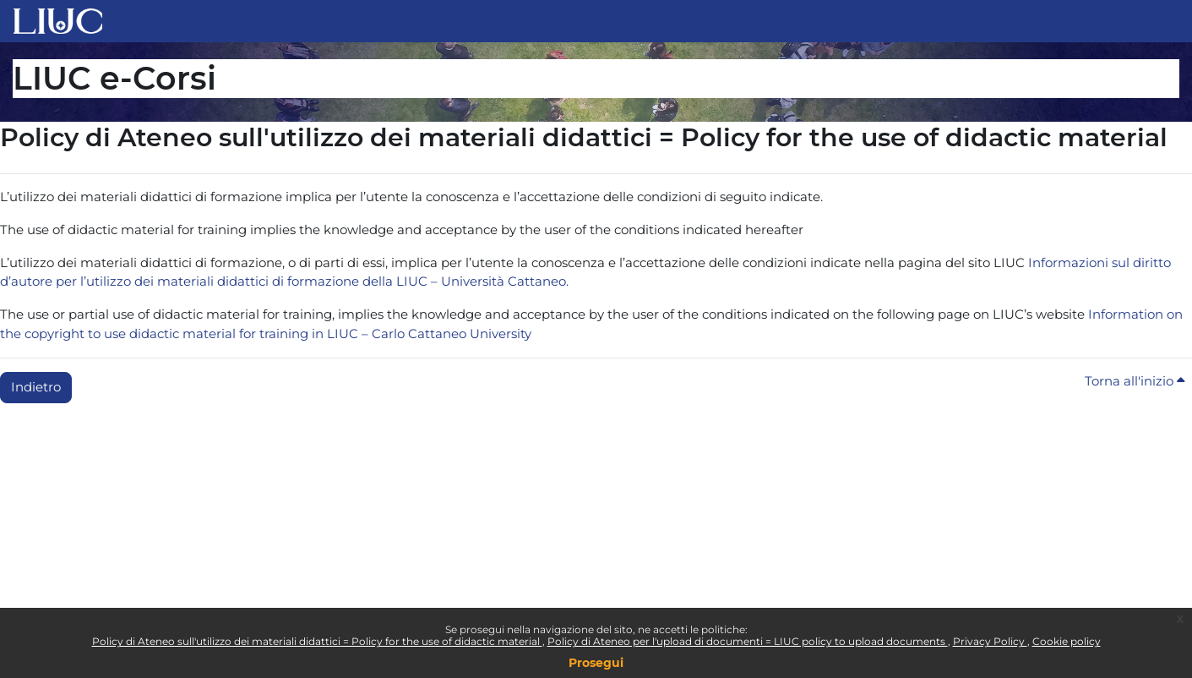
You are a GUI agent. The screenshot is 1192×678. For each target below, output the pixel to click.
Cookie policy (1066, 641)
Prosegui (596, 662)
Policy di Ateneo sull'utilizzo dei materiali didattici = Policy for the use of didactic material (317, 641)
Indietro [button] (36, 387)
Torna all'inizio (1135, 381)
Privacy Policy (990, 641)
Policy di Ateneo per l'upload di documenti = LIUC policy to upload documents (747, 641)
